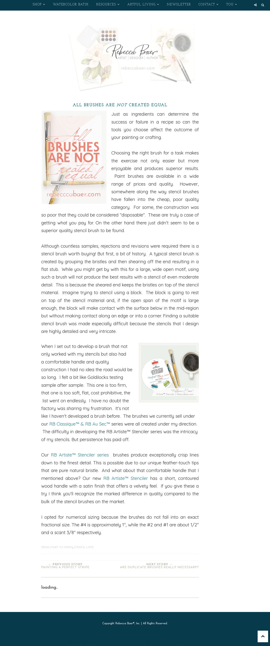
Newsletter (179, 4)
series (102, 455)
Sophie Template (146, 640)
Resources (108, 4)
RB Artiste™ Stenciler (73, 455)
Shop (39, 4)
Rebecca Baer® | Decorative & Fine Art (107, 640)
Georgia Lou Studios (190, 640)
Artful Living (143, 4)
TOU (231, 4)
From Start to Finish (57, 547)
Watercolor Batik (71, 4)
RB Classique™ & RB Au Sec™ (79, 424)
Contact (209, 4)
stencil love (84, 547)
